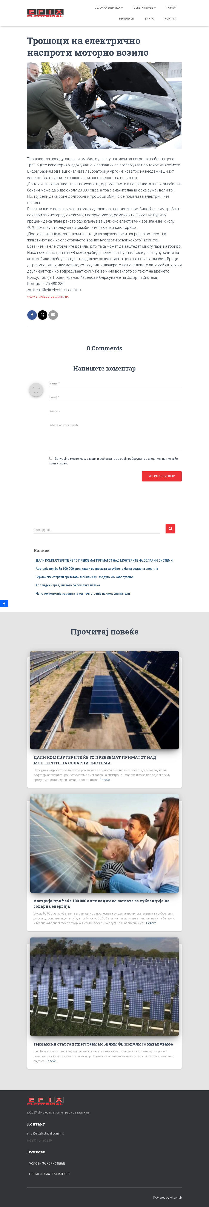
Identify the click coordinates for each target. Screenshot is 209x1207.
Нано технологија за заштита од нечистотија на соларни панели (83, 593)
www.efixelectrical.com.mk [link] (49, 296)
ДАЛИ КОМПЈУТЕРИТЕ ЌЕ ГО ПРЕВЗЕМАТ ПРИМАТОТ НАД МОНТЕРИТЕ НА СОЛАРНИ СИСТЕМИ (104, 560)
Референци (126, 18)
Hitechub (176, 1197)
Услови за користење (47, 1163)
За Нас (149, 18)
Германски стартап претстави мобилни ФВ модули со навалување (85, 577)
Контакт (171, 18)
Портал (171, 7)
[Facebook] (4, 603)
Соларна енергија (109, 7)
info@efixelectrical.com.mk (45, 1133)
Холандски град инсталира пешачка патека (68, 585)
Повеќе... (106, 780)
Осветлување (145, 7)
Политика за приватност (49, 1174)
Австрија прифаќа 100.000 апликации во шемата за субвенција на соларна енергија (97, 568)
